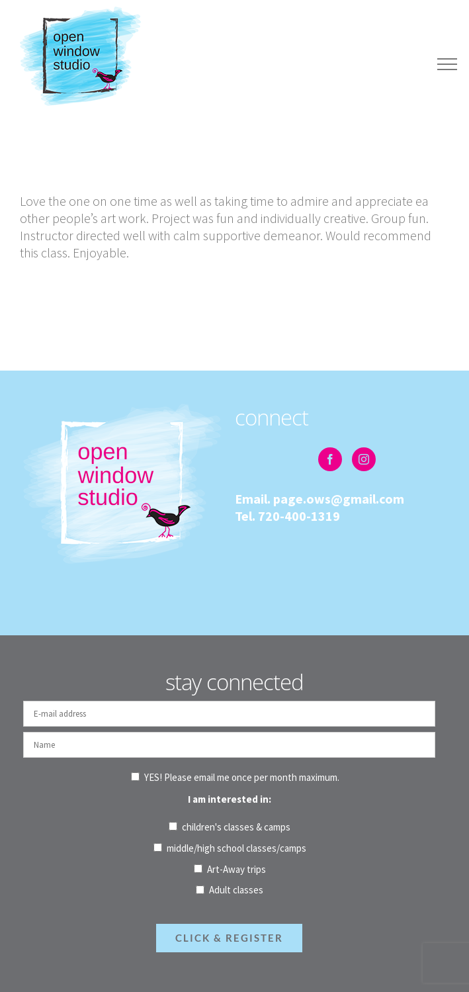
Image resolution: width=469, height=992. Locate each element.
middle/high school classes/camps (236, 848)
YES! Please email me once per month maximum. (241, 777)
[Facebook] (330, 459)
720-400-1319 (299, 516)
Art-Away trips (236, 869)
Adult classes (236, 889)
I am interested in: (229, 799)
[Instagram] (364, 459)
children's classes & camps (236, 827)
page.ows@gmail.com (338, 498)
